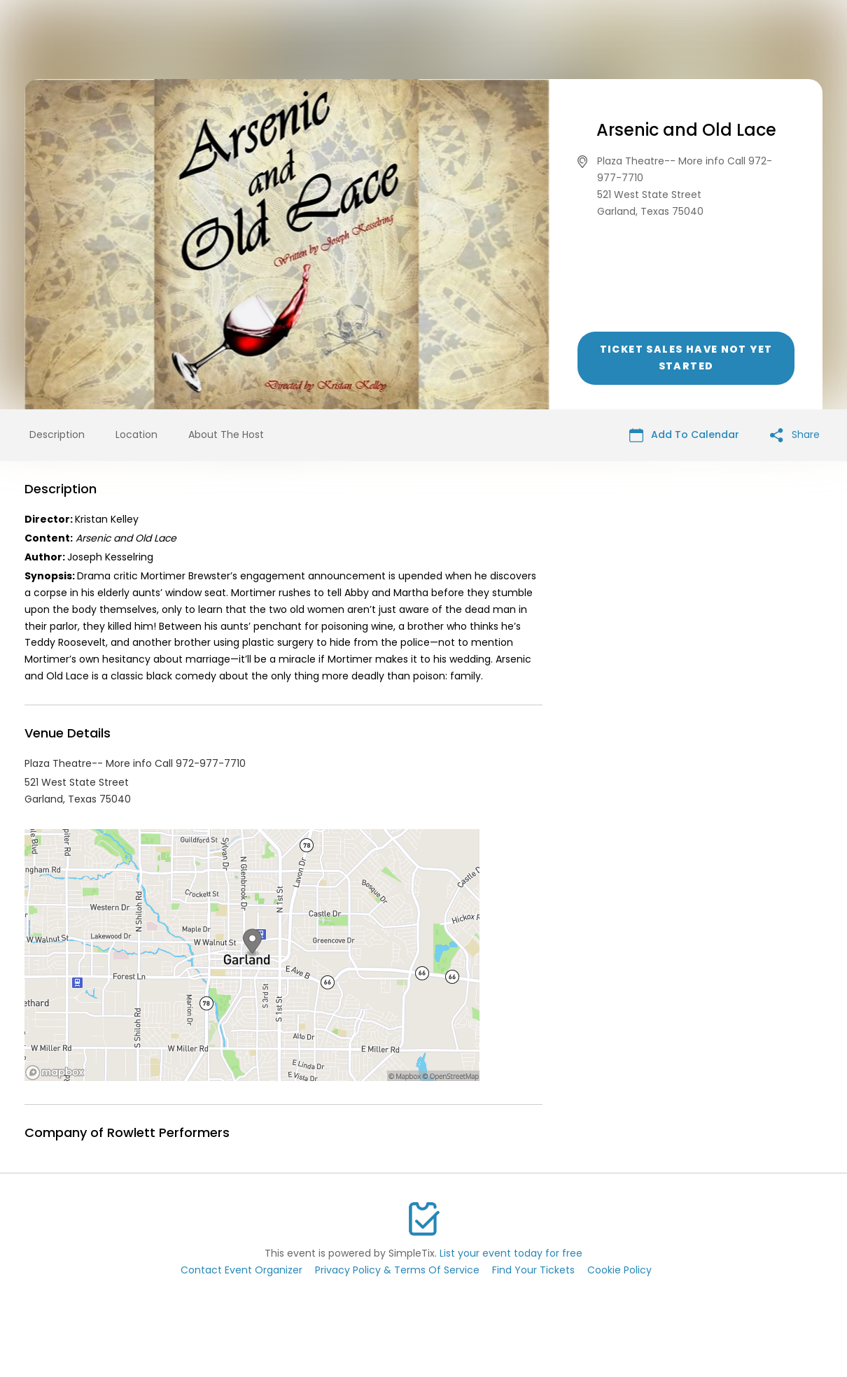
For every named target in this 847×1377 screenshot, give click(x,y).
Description (57, 435)
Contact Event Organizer (241, 1270)
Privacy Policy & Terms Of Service (397, 1270)
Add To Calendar (684, 435)
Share (795, 435)
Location (136, 435)
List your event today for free (511, 1253)
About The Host (226, 435)
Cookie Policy (619, 1270)
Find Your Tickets (533, 1270)
